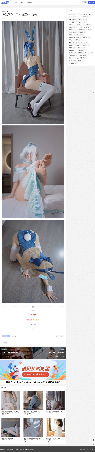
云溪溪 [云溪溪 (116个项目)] (72, 27)
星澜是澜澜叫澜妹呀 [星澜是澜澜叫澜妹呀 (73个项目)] (75, 37)
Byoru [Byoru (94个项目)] (71, 14)
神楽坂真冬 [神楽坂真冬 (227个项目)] (73, 50)
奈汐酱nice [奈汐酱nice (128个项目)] (73, 29)
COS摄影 (5, 11)
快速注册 (91, 2)
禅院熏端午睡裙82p (7, 439)
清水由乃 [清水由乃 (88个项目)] (84, 42)
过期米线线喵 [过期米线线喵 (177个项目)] (73, 55)
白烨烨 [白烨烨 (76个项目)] (86, 45)
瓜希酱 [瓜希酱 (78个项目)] (71, 45)
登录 (85, 2)
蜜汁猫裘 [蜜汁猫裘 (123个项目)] (72, 52)
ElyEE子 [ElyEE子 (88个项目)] (79, 14)
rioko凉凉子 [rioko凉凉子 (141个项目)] (82, 19)
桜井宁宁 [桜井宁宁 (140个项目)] (86, 37)
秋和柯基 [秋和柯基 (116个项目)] (82, 50)
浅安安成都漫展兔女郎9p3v (56, 352)
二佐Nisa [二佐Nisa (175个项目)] (88, 24)
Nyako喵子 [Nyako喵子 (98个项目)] (72, 19)
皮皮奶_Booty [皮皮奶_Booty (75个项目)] (81, 47)
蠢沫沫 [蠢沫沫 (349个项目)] (81, 52)
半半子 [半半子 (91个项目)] (79, 27)
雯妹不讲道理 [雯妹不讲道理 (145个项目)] (82, 58)
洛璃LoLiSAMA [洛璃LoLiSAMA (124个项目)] (74, 42)
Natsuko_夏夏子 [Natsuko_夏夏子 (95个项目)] (83, 17)
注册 (35, 324)
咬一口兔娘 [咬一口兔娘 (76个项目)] (87, 27)
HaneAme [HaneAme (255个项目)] (73, 17)
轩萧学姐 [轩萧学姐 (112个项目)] (89, 52)
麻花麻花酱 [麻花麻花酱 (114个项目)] (73, 63)
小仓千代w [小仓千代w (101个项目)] (73, 32)
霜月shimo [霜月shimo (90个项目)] (72, 60)
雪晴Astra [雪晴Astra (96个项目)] (72, 58)
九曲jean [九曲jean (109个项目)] (79, 24)
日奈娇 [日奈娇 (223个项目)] (72, 35)
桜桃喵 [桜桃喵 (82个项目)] (71, 40)
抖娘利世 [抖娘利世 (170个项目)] (82, 32)
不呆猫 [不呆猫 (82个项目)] (71, 24)
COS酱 (11, 449)
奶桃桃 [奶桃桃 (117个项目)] (82, 29)
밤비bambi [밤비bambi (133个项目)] (83, 22)
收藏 (14, 336)
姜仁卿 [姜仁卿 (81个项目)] (89, 29)
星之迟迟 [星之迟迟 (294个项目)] (80, 35)
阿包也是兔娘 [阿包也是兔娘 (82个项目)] (84, 55)
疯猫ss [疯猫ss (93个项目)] (79, 45)
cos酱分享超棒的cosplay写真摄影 (24, 449)
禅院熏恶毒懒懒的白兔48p (54, 412)
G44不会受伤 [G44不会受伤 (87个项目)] (87, 14)
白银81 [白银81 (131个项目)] (72, 47)
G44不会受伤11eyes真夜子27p (10, 352)
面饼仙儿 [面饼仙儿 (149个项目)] (81, 60)
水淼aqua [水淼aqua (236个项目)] (79, 40)
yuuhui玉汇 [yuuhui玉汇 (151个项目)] (73, 22)
